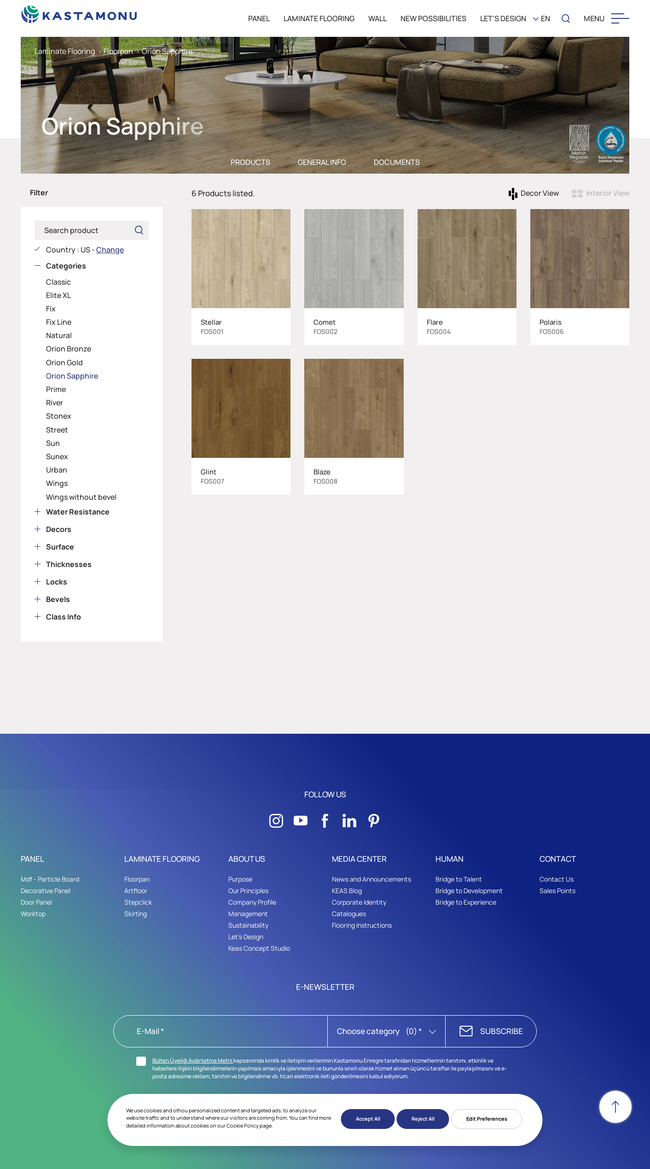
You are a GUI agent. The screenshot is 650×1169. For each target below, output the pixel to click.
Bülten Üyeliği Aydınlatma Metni (192, 1060)
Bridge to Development (469, 890)
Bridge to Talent (458, 879)
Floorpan (118, 51)
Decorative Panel (45, 890)
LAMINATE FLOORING (319, 18)
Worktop (33, 913)
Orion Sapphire (167, 51)
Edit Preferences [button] (486, 1118)
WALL (377, 18)
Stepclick (138, 902)
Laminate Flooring (65, 51)
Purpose (240, 879)
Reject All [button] (423, 1118)
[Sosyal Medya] (276, 818)
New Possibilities (433, 18)
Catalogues (349, 913)
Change (110, 250)
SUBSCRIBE (501, 1031)
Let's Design (245, 936)
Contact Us (557, 879)
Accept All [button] (368, 1118)
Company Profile (252, 902)
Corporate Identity (359, 902)
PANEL (259, 18)
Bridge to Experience (465, 902)
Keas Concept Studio (259, 948)
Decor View (540, 193)
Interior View (607, 193)
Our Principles (248, 890)
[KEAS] (79, 11)
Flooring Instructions (362, 925)
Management (248, 913)
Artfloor (135, 890)
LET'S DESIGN (503, 18)
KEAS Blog (347, 890)
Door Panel (36, 902)
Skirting (135, 913)
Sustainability (248, 925)
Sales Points (557, 890)
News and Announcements (371, 879)
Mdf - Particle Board (50, 879)
